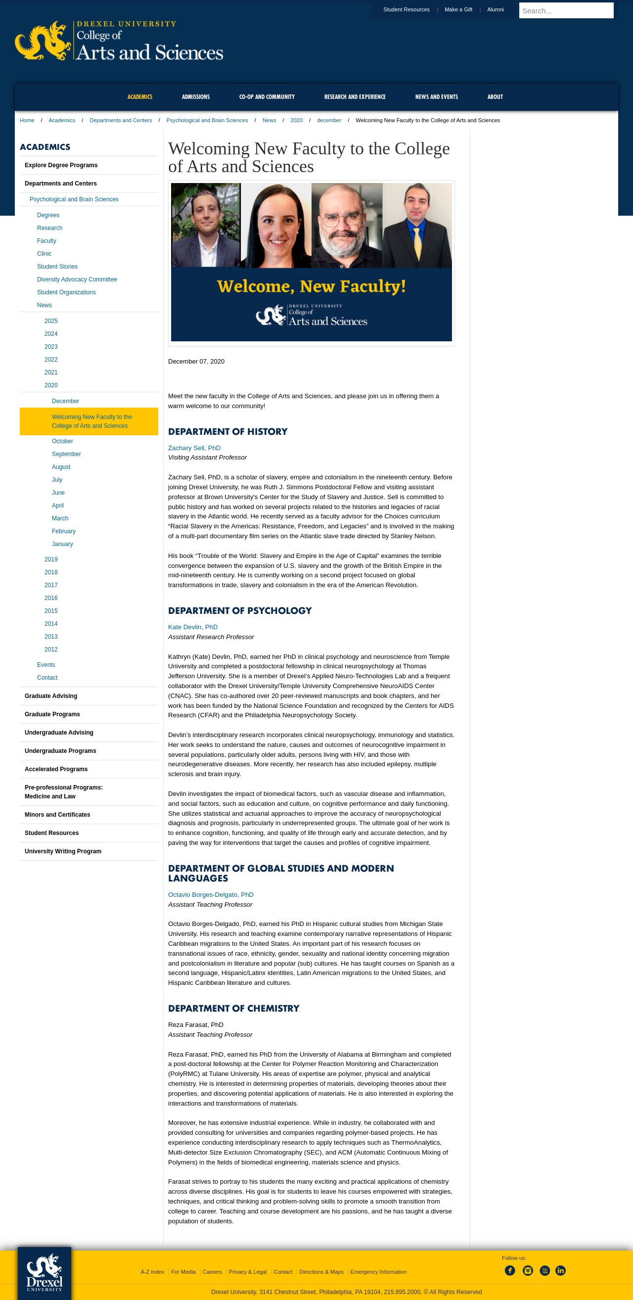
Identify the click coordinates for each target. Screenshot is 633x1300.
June (58, 492)
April (58, 505)
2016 (51, 598)
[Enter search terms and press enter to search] (573, 10)
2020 (297, 120)
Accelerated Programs (56, 769)
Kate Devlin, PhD (193, 627)
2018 (51, 572)
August (61, 467)
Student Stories (57, 266)
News (269, 120)
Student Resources (416, 9)
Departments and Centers (121, 120)
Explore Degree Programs (61, 165)
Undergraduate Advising (59, 732)
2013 (51, 636)
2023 (51, 346)
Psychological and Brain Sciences (207, 120)
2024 (51, 333)
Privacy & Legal (248, 1272)
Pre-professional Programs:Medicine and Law (64, 792)
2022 (51, 359)
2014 (51, 623)
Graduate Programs (52, 714)
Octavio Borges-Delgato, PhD (211, 894)
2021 (51, 372)
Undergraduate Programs (60, 750)
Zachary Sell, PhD (194, 448)
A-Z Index (152, 1272)
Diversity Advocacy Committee (77, 279)
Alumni (505, 9)
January (62, 544)
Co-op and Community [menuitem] (267, 96)
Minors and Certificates (57, 814)
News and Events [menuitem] (436, 96)
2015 (51, 610)
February (64, 531)
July (57, 479)
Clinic (44, 253)
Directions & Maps (321, 1272)
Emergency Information (379, 1272)
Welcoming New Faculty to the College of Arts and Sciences (92, 421)
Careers (212, 1272)
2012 (51, 649)
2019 (51, 559)
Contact (47, 677)
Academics (62, 120)
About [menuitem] (495, 96)
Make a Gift (468, 9)
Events (46, 664)
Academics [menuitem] (140, 96)
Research (49, 228)
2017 (51, 585)
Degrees (48, 215)
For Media (183, 1272)
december (329, 120)
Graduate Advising (51, 696)
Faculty (46, 240)
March (60, 518)
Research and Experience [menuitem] (355, 96)
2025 (51, 321)
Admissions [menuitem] (196, 96)
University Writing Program (63, 851)
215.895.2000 (402, 1292)
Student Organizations (66, 292)
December (65, 401)
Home (27, 120)
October (62, 441)
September (66, 454)
